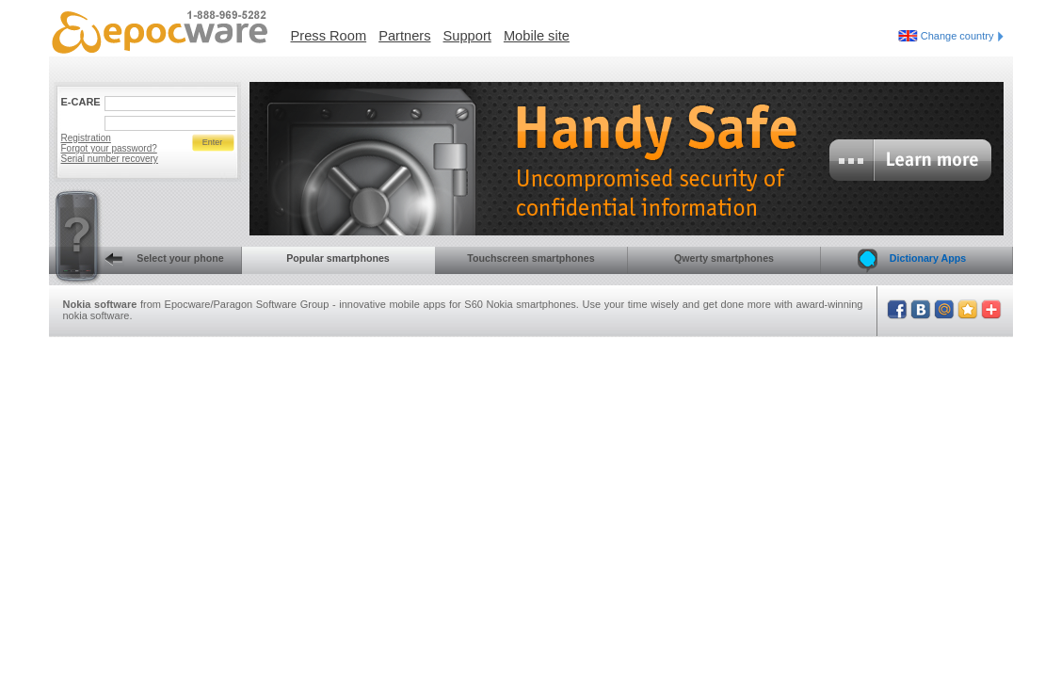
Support (467, 35)
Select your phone (136, 260)
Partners (404, 35)
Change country (962, 35)
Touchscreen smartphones (530, 258)
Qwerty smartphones (724, 258)
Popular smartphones (338, 258)
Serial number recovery (109, 158)
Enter (212, 142)
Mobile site (537, 35)
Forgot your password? (109, 148)
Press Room (329, 35)
